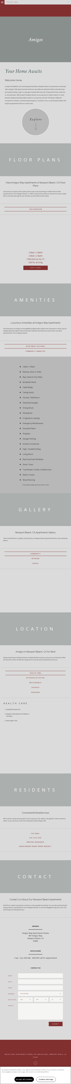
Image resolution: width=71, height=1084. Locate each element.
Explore (36, 119)
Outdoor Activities (35, 678)
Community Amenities (35, 351)
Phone (10, 988)
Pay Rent (35, 833)
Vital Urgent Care (11, 721)
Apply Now (35, 268)
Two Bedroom (35, 209)
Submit (55, 1024)
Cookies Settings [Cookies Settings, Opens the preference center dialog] (46, 1079)
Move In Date (12, 999)
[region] (35, 1075)
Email (10, 981)
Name (10, 975)
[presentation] (30, 1025)
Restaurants (35, 683)
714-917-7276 (12, 2)
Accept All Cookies (24, 1079)
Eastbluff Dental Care (13, 709)
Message (10, 1005)
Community (35, 554)
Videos (35, 563)
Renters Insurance (35, 842)
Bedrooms (11, 994)
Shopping (35, 692)
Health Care (35, 673)
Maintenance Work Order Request (35, 846)
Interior (35, 559)
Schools (36, 687)
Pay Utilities (35, 838)
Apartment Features (35, 346)
